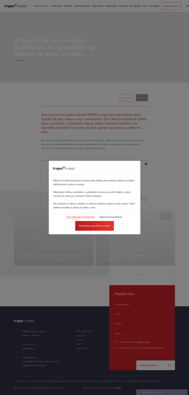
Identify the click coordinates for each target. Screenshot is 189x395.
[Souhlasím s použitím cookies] (94, 226)
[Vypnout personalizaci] (110, 217)
